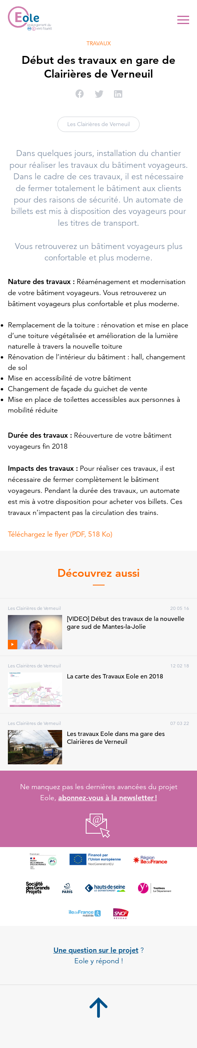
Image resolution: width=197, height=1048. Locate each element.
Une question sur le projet (95, 950)
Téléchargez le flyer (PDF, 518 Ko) (60, 534)
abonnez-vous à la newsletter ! (107, 797)
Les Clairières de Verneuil (98, 124)
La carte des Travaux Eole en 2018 (115, 676)
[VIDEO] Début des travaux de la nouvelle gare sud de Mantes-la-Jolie (125, 623)
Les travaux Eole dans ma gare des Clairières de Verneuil (116, 738)
